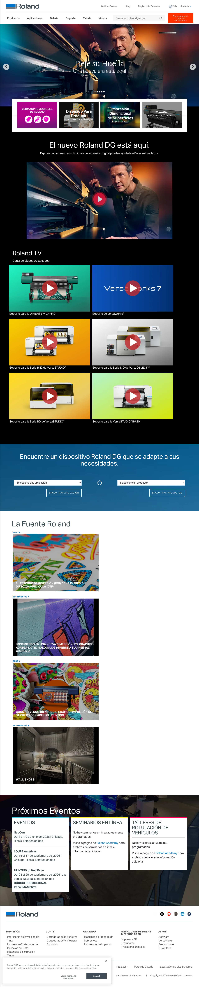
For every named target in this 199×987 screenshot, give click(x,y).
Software (164, 937)
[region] (56, 971)
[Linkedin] (182, 914)
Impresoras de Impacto (97, 944)
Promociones (166, 944)
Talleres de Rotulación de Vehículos (150, 827)
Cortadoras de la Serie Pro (62, 937)
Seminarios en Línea (97, 822)
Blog (16, 532)
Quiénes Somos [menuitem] (110, 6)
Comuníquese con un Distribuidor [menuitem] (180, 18)
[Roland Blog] (189, 914)
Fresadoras (127, 943)
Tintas (10, 955)
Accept (96, 976)
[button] (16, 65)
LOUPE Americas (25, 851)
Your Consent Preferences (128, 975)
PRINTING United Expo (29, 870)
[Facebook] (155, 914)
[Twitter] (162, 914)
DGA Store (165, 948)
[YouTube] (169, 914)
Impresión (13, 931)
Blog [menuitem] (127, 6)
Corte (50, 931)
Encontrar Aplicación (64, 492)
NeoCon (19, 832)
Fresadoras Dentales (133, 946)
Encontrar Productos (167, 492)
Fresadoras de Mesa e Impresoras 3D (135, 933)
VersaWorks (165, 940)
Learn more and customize (68, 977)
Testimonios (20, 597)
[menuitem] (15, 18)
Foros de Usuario (143, 966)
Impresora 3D (129, 939)
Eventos (24, 822)
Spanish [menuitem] (186, 6)
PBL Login (121, 966)
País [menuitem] (174, 6)
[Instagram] (176, 914)
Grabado (89, 931)
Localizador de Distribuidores (176, 966)
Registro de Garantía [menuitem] (149, 6)
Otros (162, 931)
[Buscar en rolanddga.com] (138, 18)
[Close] (106, 960)
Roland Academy (107, 843)
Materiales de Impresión (21, 951)
